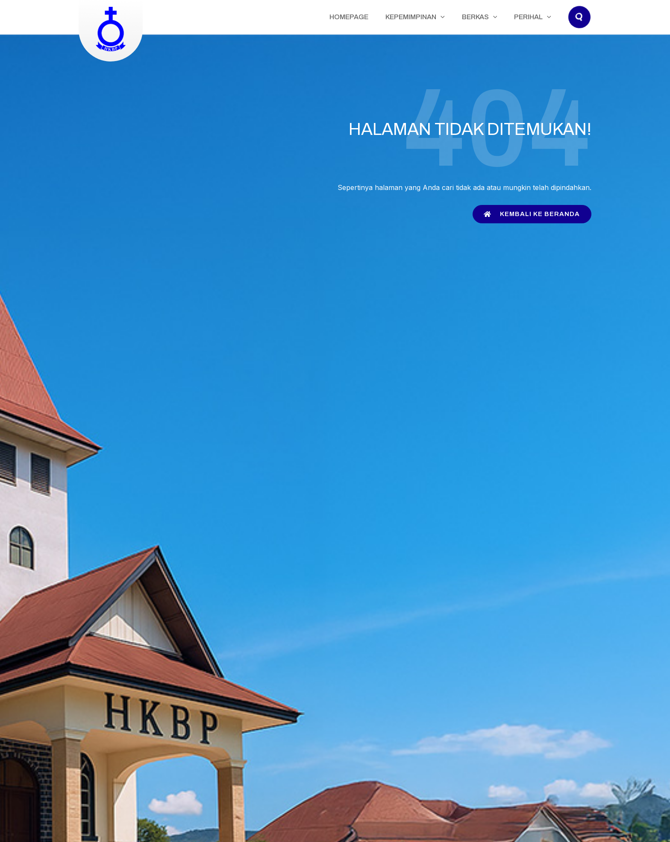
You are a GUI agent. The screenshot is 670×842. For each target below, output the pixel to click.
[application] (462, 17)
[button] (579, 25)
